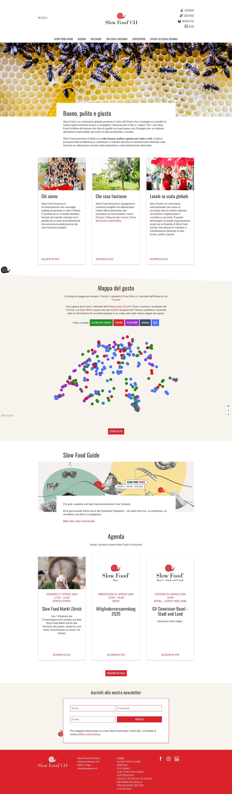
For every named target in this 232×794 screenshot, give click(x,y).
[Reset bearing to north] (228, 414)
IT (46, 18)
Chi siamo (96, 39)
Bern (115, 601)
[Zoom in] (228, 406)
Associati (189, 10)
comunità (167, 217)
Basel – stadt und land (170, 601)
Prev (4, 79)
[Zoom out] (228, 410)
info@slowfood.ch (87, 768)
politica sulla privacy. (89, 734)
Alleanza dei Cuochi (117, 217)
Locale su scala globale (164, 39)
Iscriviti (139, 719)
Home (120, 758)
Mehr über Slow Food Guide (79, 521)
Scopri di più (62, 654)
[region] (116, 373)
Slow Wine (115, 220)
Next (227, 79)
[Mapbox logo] (7, 415)
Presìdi (100, 217)
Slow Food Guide (63, 39)
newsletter (188, 21)
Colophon (124, 788)
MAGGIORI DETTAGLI (116, 673)
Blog (191, 26)
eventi (113, 310)
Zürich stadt (62, 601)
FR (43, 18)
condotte (155, 217)
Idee (155, 322)
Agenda (82, 39)
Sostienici (189, 15)
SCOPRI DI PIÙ (50, 259)
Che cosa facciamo (117, 39)
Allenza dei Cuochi (101, 322)
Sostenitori (138, 39)
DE (39, 18)
